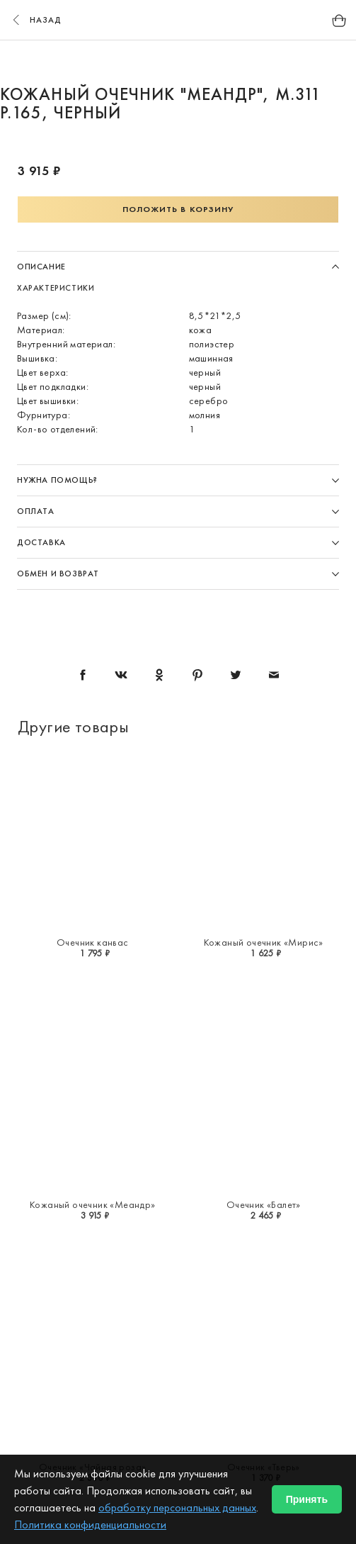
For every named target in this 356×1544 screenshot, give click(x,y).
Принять (307, 1499)
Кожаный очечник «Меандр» (93, 1204)
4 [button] (205, 62)
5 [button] (232, 62)
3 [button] (178, 62)
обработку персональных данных (177, 1507)
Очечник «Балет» (263, 1204)
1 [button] (124, 62)
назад (35, 20)
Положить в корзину (178, 209)
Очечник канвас (93, 942)
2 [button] (151, 62)
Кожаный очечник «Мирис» (263, 942)
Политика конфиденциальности (90, 1524)
